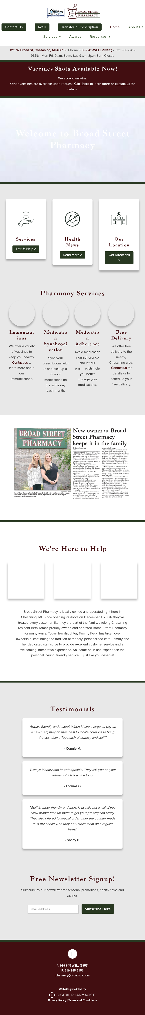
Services (52, 36)
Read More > (72, 254)
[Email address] (53, 909)
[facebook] (72, 954)
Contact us (20, 362)
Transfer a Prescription (79, 27)
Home (115, 27)
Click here (81, 83)
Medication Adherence (87, 338)
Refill (42, 27)
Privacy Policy (57, 1000)
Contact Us (14, 27)
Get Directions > (119, 257)
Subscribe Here (98, 908)
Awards (75, 36)
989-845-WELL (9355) (95, 50)
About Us (135, 27)
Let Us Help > (26, 248)
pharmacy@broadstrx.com (72, 975)
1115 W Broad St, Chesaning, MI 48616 (38, 50)
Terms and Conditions (82, 1000)
